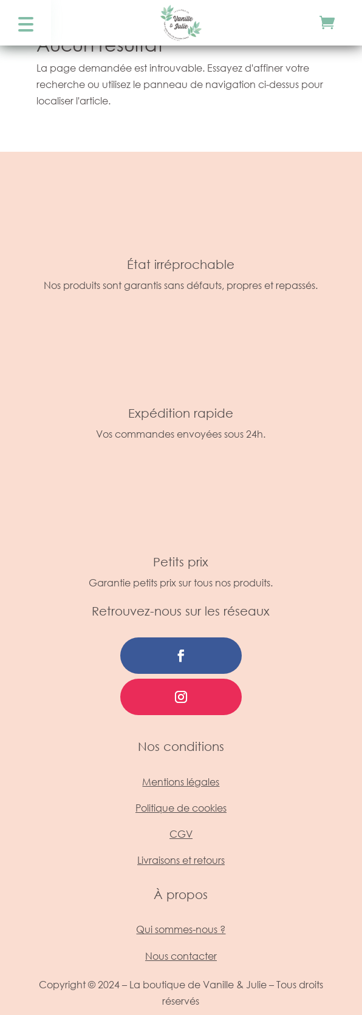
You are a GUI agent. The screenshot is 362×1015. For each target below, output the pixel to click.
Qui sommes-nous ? (180, 929)
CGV (181, 833)
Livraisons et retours (181, 860)
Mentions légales (180, 781)
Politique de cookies (181, 807)
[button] (25, 23)
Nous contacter (181, 955)
